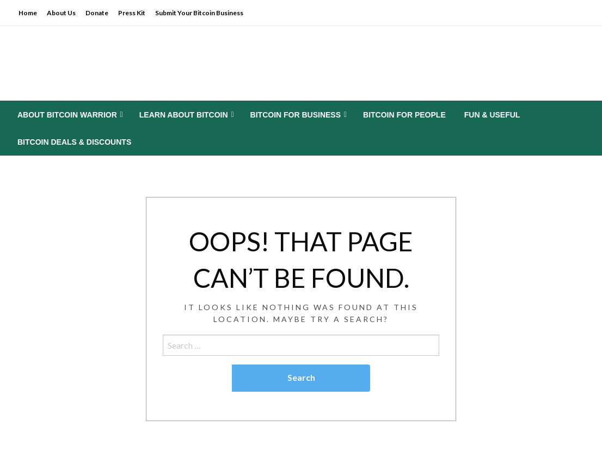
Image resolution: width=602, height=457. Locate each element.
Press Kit (131, 13)
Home (28, 13)
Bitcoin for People (404, 114)
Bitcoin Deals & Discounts (74, 142)
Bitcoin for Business (295, 114)
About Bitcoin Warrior (67, 114)
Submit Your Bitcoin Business (199, 13)
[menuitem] (69, 114)
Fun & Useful (492, 114)
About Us (61, 13)
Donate (96, 13)
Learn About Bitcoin (183, 114)
